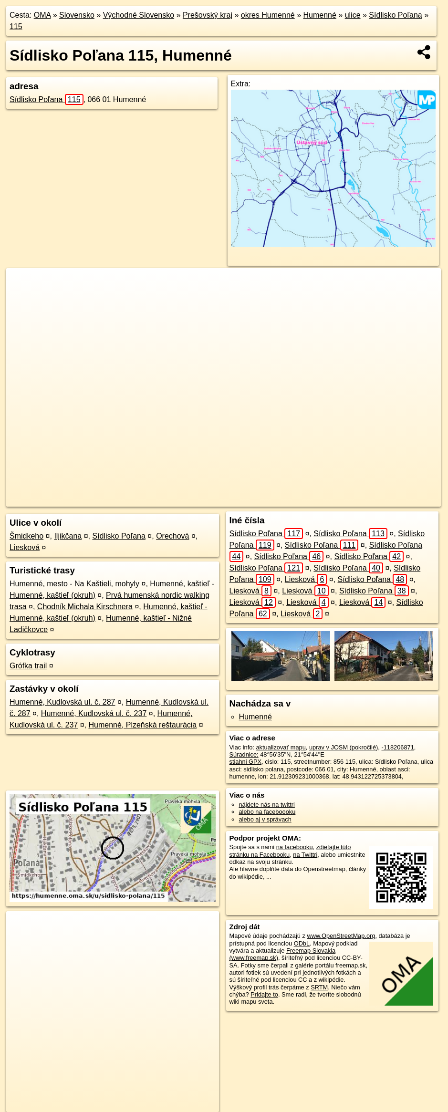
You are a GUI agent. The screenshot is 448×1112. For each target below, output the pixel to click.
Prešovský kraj (207, 15)
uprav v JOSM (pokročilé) (343, 747)
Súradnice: (244, 754)
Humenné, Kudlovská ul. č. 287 (62, 702)
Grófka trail (28, 666)
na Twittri (305, 854)
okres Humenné (268, 15)
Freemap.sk (293, 499)
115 (16, 26)
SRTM (319, 987)
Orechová (172, 536)
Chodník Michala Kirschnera (85, 607)
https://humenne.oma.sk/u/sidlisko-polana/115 (381, 499)
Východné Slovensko (138, 15)
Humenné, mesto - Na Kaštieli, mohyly (74, 584)
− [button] (23, 299)
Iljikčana (68, 536)
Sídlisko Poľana (395, 15)
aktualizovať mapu (280, 747)
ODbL (302, 943)
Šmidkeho (26, 536)
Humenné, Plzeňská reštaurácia (142, 725)
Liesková (25, 547)
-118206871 (397, 747)
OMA (42, 15)
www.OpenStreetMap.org (341, 935)
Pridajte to (264, 994)
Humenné (319, 15)
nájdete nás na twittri (267, 804)
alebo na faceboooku (267, 811)
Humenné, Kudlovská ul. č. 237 (93, 713)
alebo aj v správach (265, 819)
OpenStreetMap (244, 499)
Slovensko (76, 15)
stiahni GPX (245, 761)
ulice (353, 15)
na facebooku (294, 847)
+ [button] (23, 284)
